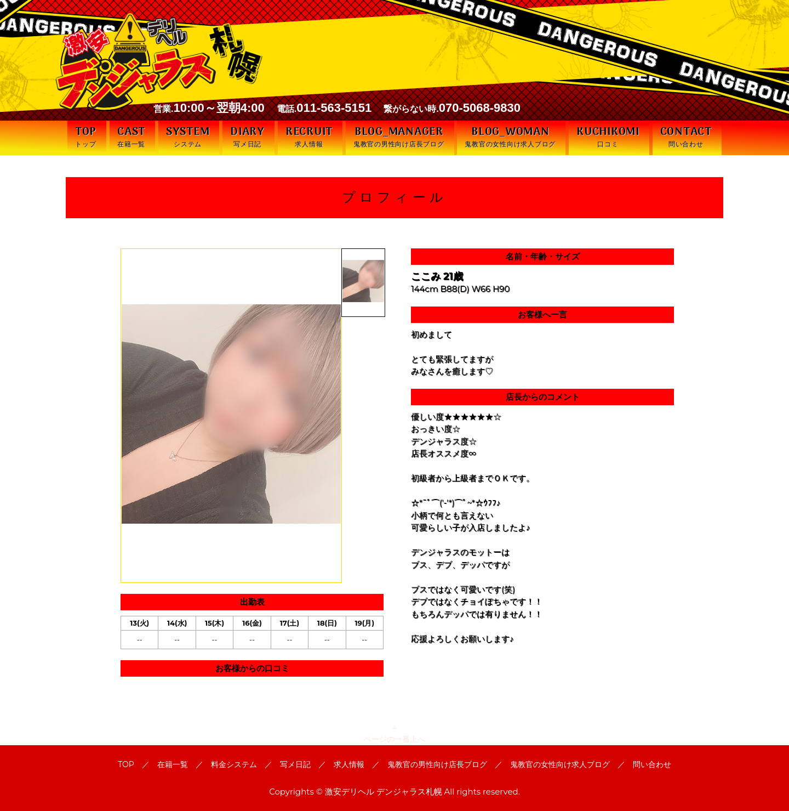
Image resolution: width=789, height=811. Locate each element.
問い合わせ (652, 764)
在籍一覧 (172, 764)
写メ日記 (295, 764)
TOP (126, 764)
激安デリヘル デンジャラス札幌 (383, 791)
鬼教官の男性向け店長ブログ (437, 764)
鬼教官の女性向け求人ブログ (560, 764)
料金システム (234, 764)
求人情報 (349, 764)
